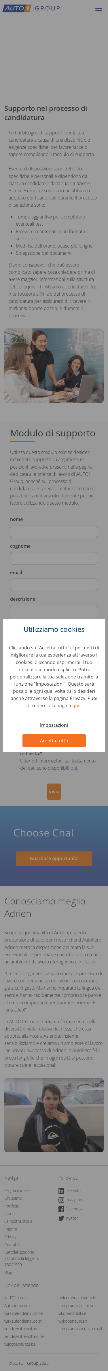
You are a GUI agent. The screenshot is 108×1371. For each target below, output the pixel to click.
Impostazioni (54, 725)
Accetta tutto (54, 740)
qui (76, 705)
